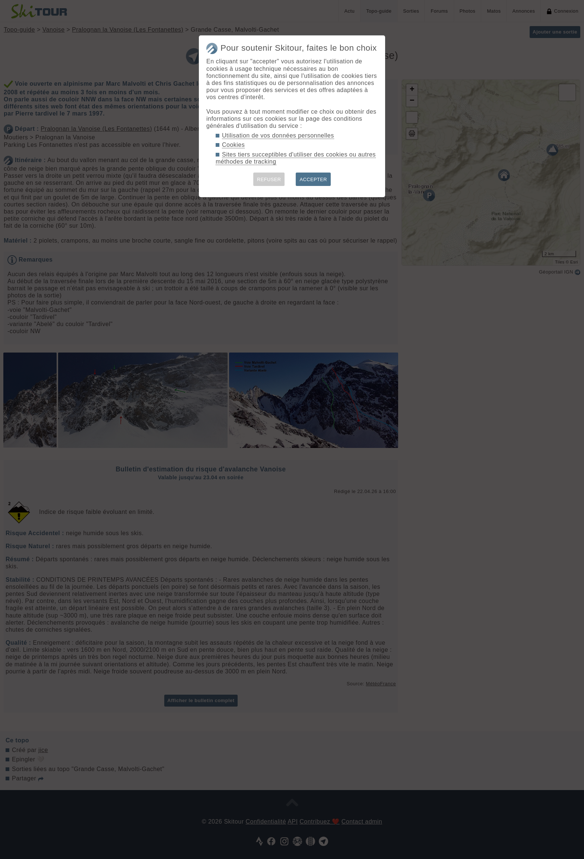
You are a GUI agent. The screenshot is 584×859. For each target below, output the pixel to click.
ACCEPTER (313, 179)
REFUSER (269, 179)
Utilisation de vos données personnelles (278, 135)
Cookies (233, 145)
